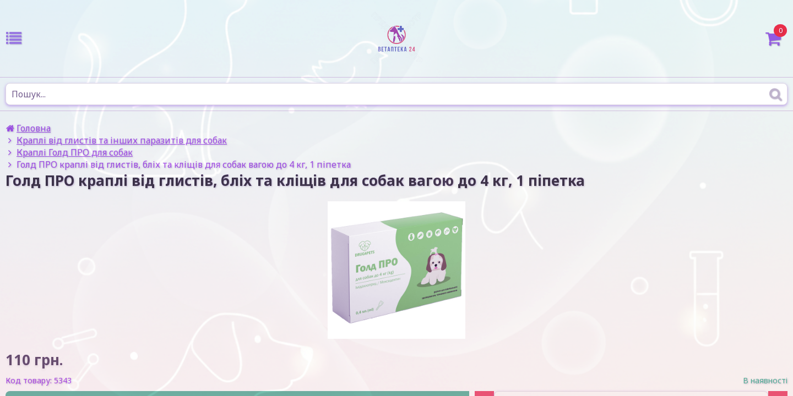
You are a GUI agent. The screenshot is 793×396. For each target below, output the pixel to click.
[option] (396, 270)
